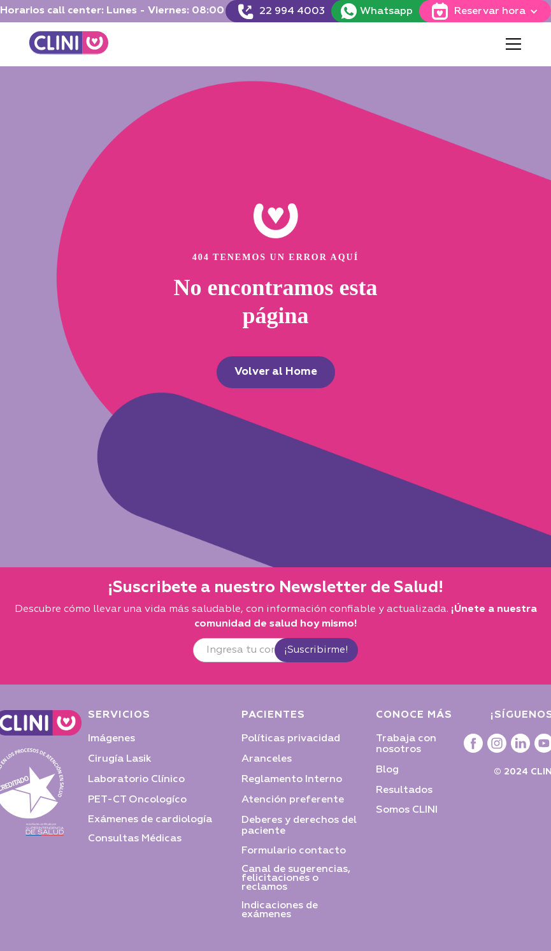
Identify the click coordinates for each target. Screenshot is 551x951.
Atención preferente (292, 800)
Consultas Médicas (135, 839)
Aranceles (266, 759)
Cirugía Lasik (120, 759)
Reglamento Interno (291, 779)
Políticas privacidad (290, 739)
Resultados (404, 790)
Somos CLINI (407, 810)
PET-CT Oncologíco (137, 800)
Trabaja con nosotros (406, 744)
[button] (511, 44)
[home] (68, 44)
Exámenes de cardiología (150, 820)
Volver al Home (275, 372)
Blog (387, 770)
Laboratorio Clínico (136, 779)
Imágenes (111, 739)
